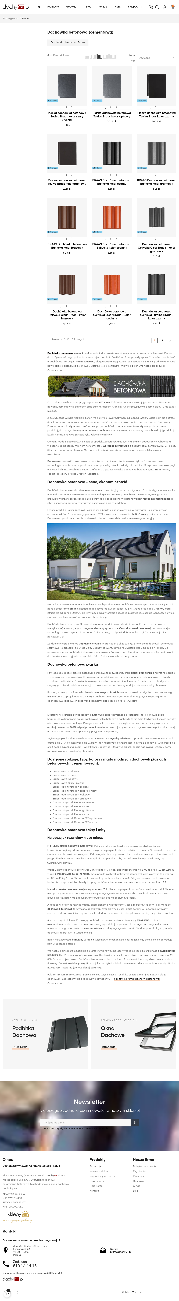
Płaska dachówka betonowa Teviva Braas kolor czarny (156, 115)
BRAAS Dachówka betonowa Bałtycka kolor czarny (111, 182)
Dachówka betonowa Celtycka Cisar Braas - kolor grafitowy (156, 248)
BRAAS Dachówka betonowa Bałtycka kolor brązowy (67, 246)
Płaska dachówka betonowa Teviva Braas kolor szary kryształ (67, 117)
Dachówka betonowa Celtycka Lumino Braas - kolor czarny (156, 315)
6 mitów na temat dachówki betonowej (137, 979)
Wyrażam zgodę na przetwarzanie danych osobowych (74, 1128)
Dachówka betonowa (60, 353)
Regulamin (139, 1232)
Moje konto (96, 1242)
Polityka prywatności (145, 1227)
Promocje (95, 1222)
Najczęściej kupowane (103, 1232)
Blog (135, 1252)
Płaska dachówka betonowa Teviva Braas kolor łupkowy (112, 115)
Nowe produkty (99, 1227)
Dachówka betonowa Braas (68, 42)
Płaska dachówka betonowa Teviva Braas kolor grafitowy (67, 182)
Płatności (138, 1237)
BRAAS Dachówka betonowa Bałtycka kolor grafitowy (156, 182)
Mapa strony (97, 1237)
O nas (136, 1247)
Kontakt (94, 1247)
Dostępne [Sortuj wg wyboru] (157, 57)
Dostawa (138, 1242)
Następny (170, 340)
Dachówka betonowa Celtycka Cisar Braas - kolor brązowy (67, 315)
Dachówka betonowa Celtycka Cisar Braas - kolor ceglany (112, 315)
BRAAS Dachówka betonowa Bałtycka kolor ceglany (111, 246)
